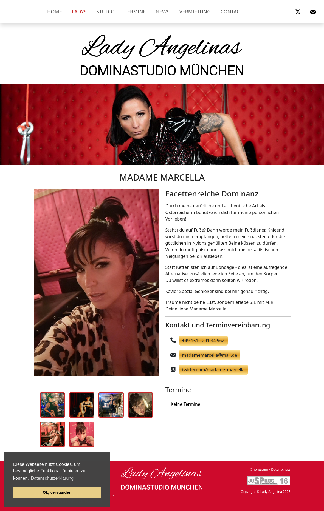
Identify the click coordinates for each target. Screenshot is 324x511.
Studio (106, 11)
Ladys (79, 11)
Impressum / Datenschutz (270, 469)
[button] (298, 11)
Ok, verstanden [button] (57, 492)
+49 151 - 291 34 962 (203, 341)
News (162, 11)
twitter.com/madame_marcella (213, 370)
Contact (232, 11)
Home (54, 11)
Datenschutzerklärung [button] (52, 478)
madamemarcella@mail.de (209, 355)
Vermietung (195, 11)
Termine (135, 11)
